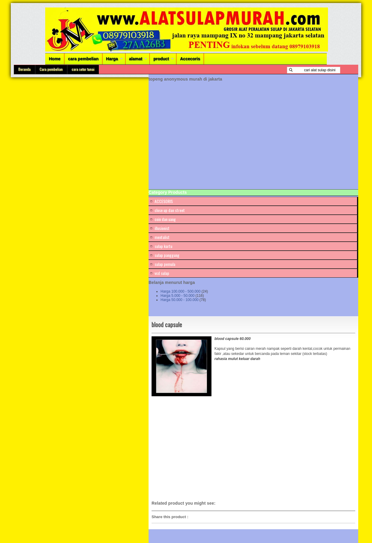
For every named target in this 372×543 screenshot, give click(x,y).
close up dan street (170, 210)
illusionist (162, 228)
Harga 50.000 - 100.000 (180, 300)
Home (55, 58)
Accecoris (190, 58)
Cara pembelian (51, 69)
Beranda (24, 69)
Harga (112, 58)
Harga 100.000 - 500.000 (180, 291)
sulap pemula (165, 264)
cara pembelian (83, 58)
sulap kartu (163, 246)
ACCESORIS (164, 201)
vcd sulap (162, 273)
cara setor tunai (83, 69)
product (161, 58)
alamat (135, 58)
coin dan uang (165, 219)
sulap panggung (167, 255)
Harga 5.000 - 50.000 (177, 296)
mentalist (162, 237)
